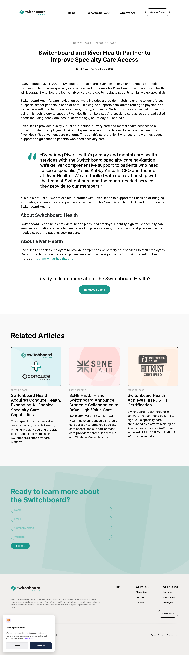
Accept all (41, 646)
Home (71, 12)
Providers (167, 592)
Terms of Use (172, 635)
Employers (168, 603)
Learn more (28, 639)
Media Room (142, 592)
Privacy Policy (157, 635)
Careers (140, 603)
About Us (140, 597)
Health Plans (169, 597)
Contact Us (168, 613)
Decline (17, 646)
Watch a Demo (157, 12)
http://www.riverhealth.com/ (53, 258)
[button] (98, 12)
